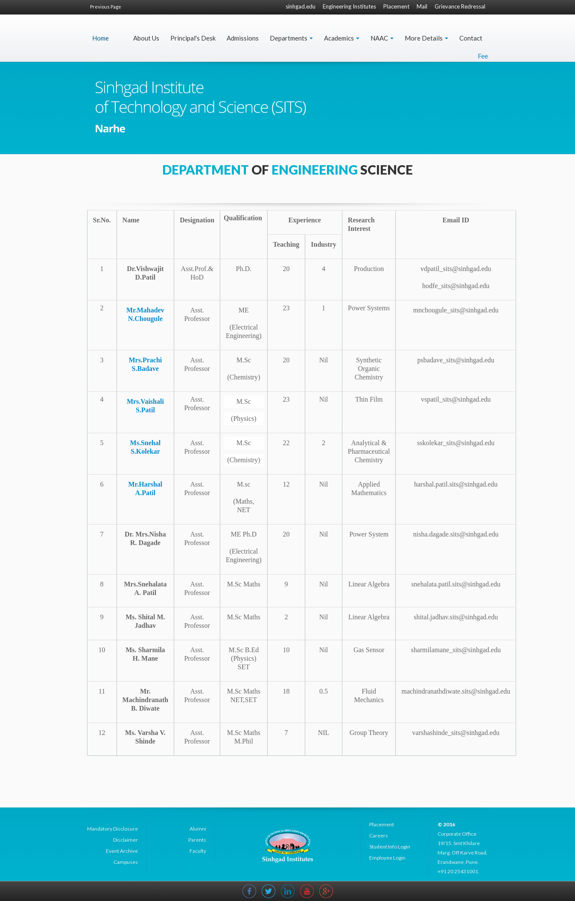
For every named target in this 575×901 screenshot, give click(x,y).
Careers (378, 835)
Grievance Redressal (460, 6)
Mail (422, 6)
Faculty (198, 851)
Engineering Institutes (349, 6)
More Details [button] (426, 38)
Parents (197, 840)
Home (100, 38)
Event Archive (122, 851)
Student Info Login (389, 846)
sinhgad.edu (300, 6)
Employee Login (387, 857)
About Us (146, 38)
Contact (470, 38)
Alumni (198, 828)
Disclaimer (125, 840)
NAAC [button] (382, 38)
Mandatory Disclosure (112, 828)
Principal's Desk (193, 38)
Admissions (243, 38)
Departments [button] (291, 38)
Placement (396, 6)
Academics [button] (341, 38)
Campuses (126, 862)
